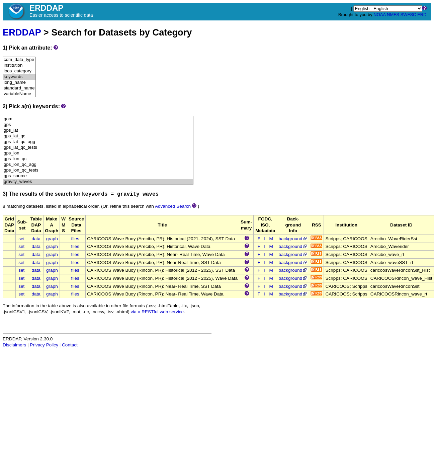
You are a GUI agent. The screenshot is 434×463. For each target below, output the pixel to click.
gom (98, 119)
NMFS (393, 14)
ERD (421, 14)
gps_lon (98, 153)
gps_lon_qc (98, 159)
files (75, 238)
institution (19, 65)
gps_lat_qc (98, 136)
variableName (19, 94)
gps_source (98, 176)
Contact (70, 344)
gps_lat (98, 130)
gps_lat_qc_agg (98, 142)
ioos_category (19, 71)
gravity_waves (98, 182)
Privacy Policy (44, 344)
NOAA (379, 14)
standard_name (19, 88)
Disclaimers (14, 344)
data (35, 238)
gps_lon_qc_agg (98, 165)
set (21, 238)
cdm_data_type (19, 60)
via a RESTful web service (157, 311)
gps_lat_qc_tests (98, 147)
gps (98, 125)
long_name (19, 82)
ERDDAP (22, 32)
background (293, 238)
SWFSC (408, 14)
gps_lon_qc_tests (98, 170)
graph (52, 238)
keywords (19, 77)
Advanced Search (173, 206)
